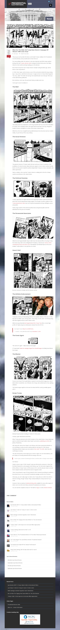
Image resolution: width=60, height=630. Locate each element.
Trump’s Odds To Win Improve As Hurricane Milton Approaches (25, 524)
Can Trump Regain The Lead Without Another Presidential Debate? (26, 539)
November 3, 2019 (36, 331)
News (30, 3)
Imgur (37, 487)
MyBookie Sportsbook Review (15, 568)
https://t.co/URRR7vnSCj (28, 329)
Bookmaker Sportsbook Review (15, 562)
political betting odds (31, 483)
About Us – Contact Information (15, 607)
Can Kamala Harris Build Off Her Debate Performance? (23, 544)
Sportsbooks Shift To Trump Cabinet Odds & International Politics (25, 504)
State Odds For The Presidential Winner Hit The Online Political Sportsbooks (28, 534)
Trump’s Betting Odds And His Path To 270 (20, 529)
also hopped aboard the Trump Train (33, 323)
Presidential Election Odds (14, 604)
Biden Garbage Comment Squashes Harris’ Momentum (23, 514)
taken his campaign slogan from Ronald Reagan (31, 348)
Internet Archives (48, 487)
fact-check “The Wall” (39, 449)
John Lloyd (16, 53)
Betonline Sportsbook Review (15, 560)
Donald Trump (23, 53)
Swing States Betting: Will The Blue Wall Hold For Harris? (23, 549)
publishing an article (44, 441)
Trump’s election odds (26, 63)
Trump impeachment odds (18, 203)
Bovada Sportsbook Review (14, 565)
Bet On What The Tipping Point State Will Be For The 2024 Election (26, 519)
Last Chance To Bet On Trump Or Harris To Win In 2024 (23, 509)
